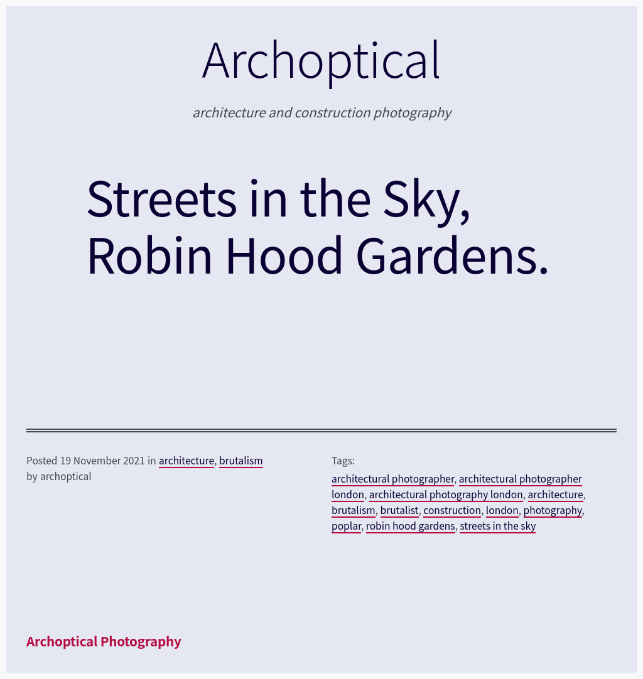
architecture (186, 460)
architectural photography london (446, 494)
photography (553, 509)
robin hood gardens (410, 525)
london (502, 509)
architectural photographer (393, 478)
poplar (346, 525)
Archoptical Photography (103, 640)
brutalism (241, 460)
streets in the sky (498, 525)
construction (452, 509)
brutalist (400, 509)
